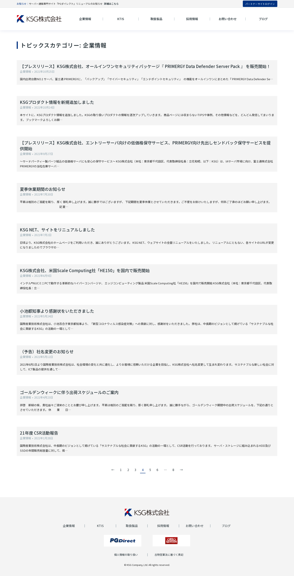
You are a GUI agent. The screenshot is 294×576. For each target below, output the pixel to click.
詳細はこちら (111, 3)
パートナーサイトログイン (260, 4)
